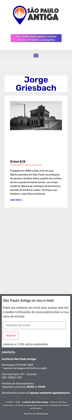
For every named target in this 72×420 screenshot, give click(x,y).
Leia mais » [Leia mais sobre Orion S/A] (16, 200)
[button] (36, 56)
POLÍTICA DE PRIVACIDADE (36, 414)
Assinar (11, 335)
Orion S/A (18, 162)
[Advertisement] (36, 247)
